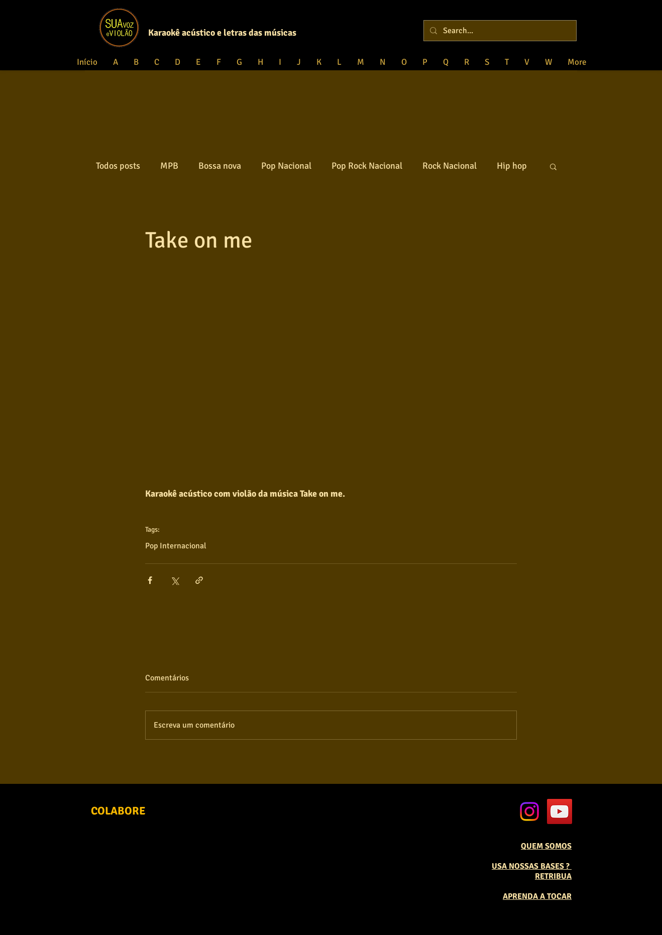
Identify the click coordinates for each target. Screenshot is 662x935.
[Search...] (499, 31)
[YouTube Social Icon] (559, 811)
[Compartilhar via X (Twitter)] (174, 580)
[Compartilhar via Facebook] (150, 580)
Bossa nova (219, 165)
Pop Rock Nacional (367, 165)
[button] (553, 166)
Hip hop (512, 165)
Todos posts (118, 165)
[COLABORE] (118, 810)
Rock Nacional (449, 165)
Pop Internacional (175, 546)
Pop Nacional (286, 165)
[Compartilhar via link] (199, 580)
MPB (169, 165)
